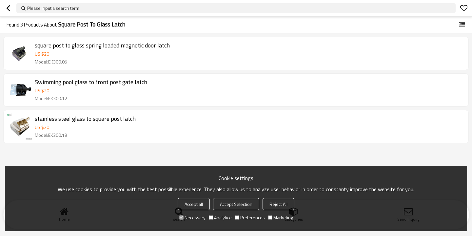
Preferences (250, 217)
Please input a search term (53, 8)
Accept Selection (236, 204)
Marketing (280, 217)
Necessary (192, 217)
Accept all (194, 204)
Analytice (220, 217)
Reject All (278, 204)
